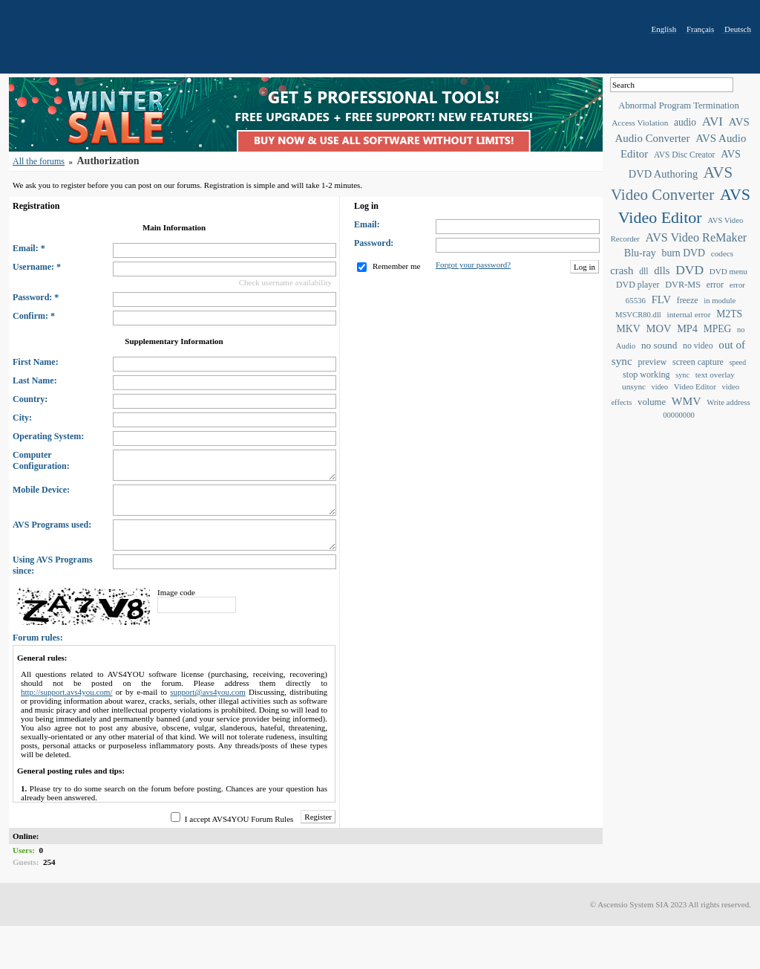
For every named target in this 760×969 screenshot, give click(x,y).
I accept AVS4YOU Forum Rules (239, 818)
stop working (646, 374)
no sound (659, 345)
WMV (686, 401)
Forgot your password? (473, 264)
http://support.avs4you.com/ (66, 691)
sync (682, 375)
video (660, 387)
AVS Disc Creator (684, 154)
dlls (661, 270)
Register (318, 816)
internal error (689, 314)
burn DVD (683, 253)
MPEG (718, 328)
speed (738, 362)
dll (643, 271)
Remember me (396, 266)
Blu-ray (640, 253)
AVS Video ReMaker (696, 237)
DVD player (637, 284)
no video (697, 346)
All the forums (39, 161)
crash (621, 270)
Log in (584, 266)
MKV (628, 328)
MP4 (687, 328)
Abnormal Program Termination (678, 105)
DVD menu (728, 271)
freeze (687, 300)
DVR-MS (683, 284)
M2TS (729, 314)
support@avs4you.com (207, 691)
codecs (722, 253)
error (715, 284)
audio (685, 122)
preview (652, 362)
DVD (689, 269)
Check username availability (285, 282)
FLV (661, 299)
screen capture (698, 362)
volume (652, 402)
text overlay (715, 374)
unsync (634, 386)
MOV (659, 328)
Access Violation (640, 122)
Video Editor (695, 386)
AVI (712, 121)
